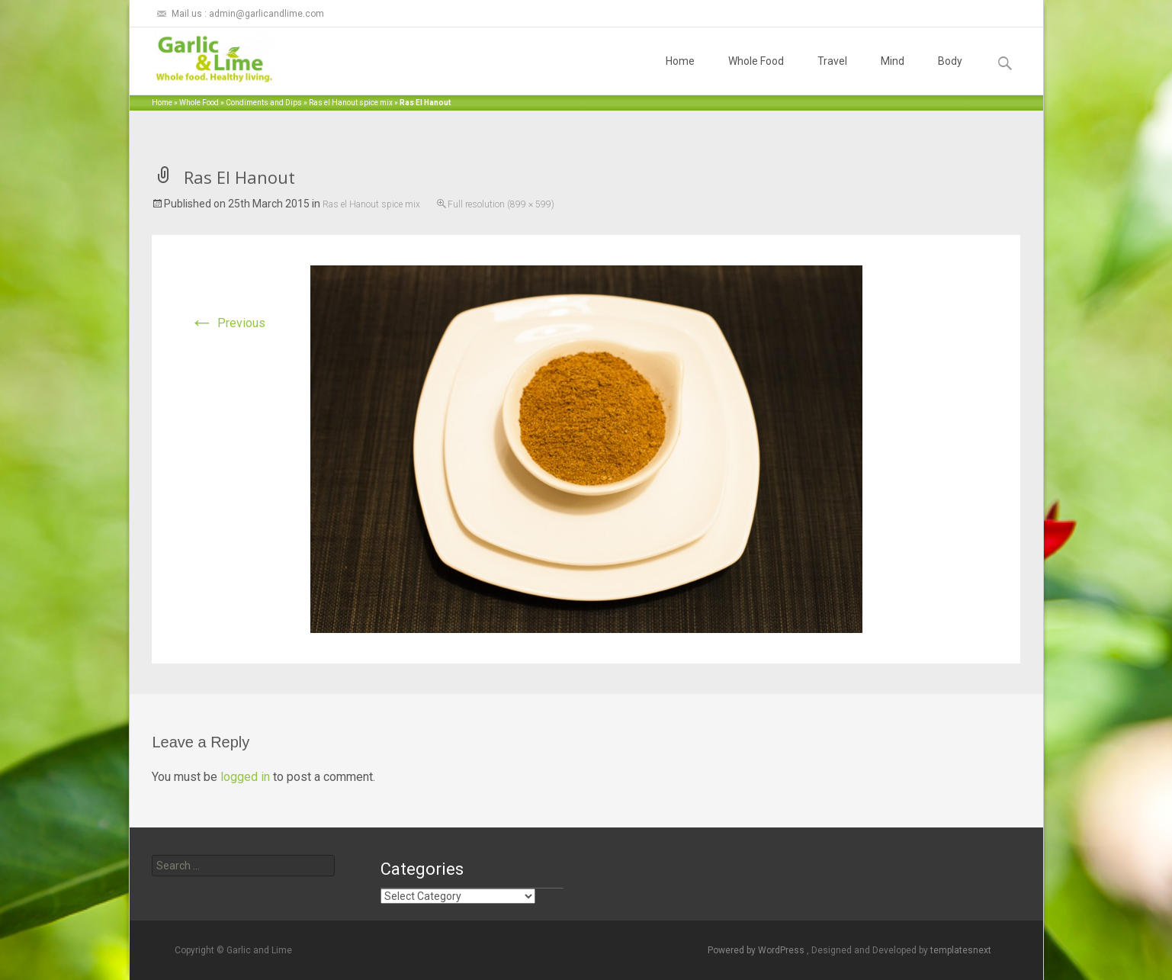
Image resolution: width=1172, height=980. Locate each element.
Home (680, 75)
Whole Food (756, 75)
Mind (892, 75)
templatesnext (960, 950)
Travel (832, 75)
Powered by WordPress (757, 950)
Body (950, 75)
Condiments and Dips (264, 102)
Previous (227, 323)
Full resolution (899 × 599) (501, 204)
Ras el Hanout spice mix (351, 102)
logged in (245, 777)
